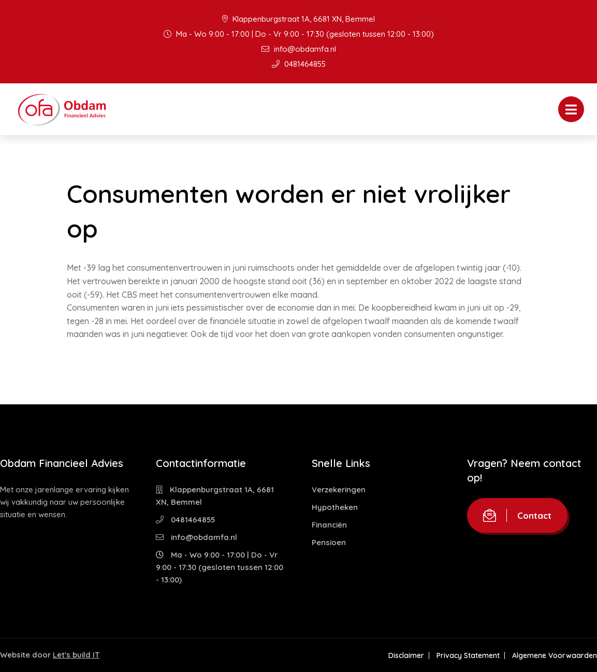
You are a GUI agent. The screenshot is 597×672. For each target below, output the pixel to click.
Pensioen (329, 542)
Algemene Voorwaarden (554, 655)
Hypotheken (335, 507)
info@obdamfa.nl (298, 49)
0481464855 (299, 64)
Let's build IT (76, 655)
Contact (517, 515)
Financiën (329, 525)
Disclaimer (406, 655)
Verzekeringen (339, 489)
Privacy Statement (468, 655)
